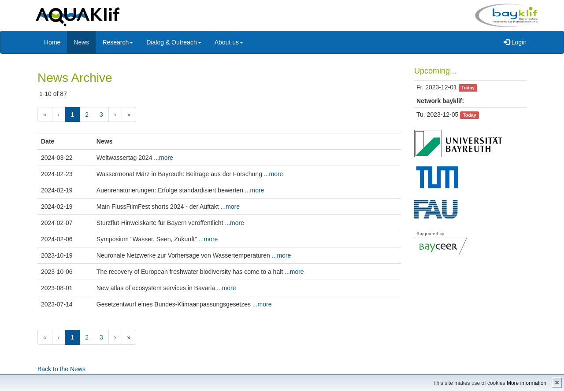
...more (163, 157)
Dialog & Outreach (173, 42)
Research (117, 42)
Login (515, 42)
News (81, 42)
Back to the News (61, 369)
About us (229, 42)
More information (526, 383)
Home (52, 42)
